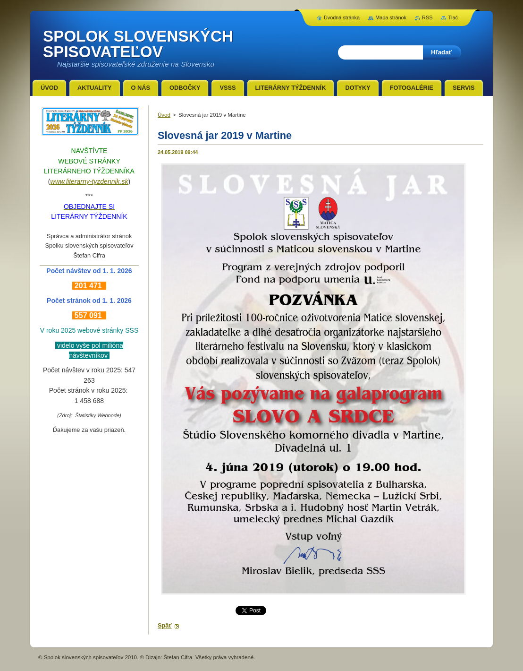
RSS (427, 17)
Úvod (164, 115)
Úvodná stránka (342, 17)
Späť (165, 625)
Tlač (453, 17)
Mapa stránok (390, 17)
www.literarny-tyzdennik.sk (89, 181)
